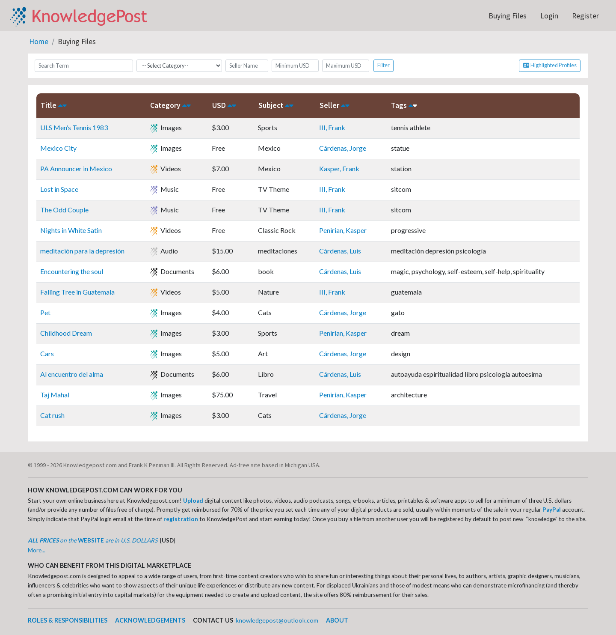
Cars (47, 353)
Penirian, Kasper (343, 230)
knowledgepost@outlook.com (277, 620)
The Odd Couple (64, 210)
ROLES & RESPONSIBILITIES (67, 620)
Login (549, 16)
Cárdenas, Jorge (342, 148)
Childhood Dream (66, 333)
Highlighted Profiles (550, 65)
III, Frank (332, 127)
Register (585, 16)
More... (36, 550)
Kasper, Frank (339, 168)
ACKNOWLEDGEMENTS (150, 620)
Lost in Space (59, 189)
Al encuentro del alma (71, 374)
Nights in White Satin (71, 230)
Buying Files (508, 16)
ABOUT (337, 620)
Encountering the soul (71, 271)
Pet (45, 312)
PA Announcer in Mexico (76, 168)
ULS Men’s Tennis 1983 (74, 127)
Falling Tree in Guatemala (77, 292)
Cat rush (52, 415)
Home (38, 41)
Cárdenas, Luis (340, 251)
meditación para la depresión (82, 251)
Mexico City (58, 148)
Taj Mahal (54, 395)
